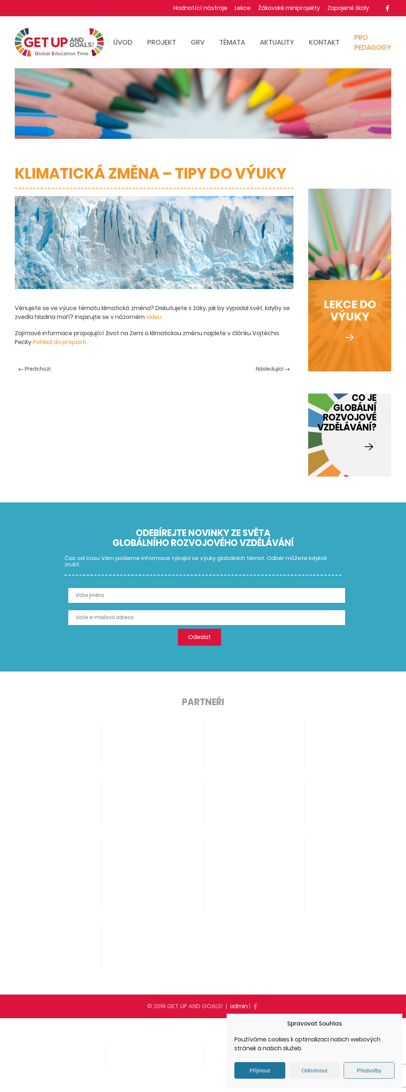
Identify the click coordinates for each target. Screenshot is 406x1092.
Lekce (243, 8)
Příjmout (260, 1070)
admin (239, 1006)
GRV (197, 42)
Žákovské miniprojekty (289, 8)
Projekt (161, 42)
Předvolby (369, 1070)
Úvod (123, 42)
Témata (232, 42)
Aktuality (277, 42)
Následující (273, 368)
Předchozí (34, 368)
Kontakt (324, 42)
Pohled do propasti (59, 342)
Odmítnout (314, 1070)
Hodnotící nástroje (200, 8)
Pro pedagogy (372, 42)
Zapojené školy (348, 8)
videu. (154, 317)
